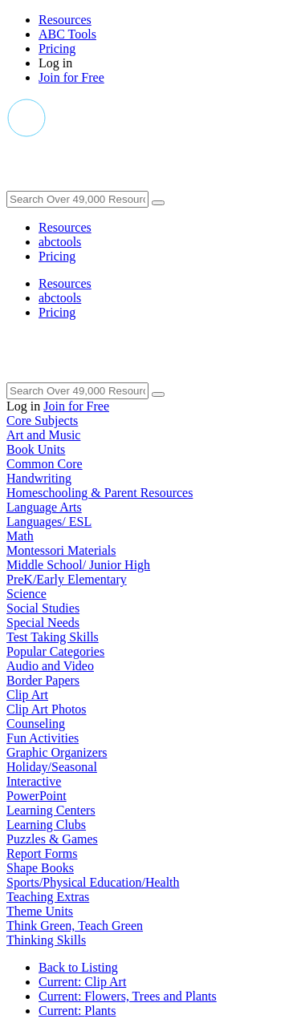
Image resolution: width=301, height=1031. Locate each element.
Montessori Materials (61, 550)
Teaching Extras (47, 897)
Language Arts (44, 507)
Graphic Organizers (56, 752)
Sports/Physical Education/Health (93, 882)
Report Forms (41, 853)
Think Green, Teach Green (74, 925)
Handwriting (38, 478)
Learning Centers (51, 810)
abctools (60, 242)
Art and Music (43, 435)
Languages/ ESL (49, 521)
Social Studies (42, 608)
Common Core (44, 464)
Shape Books (40, 868)
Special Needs (42, 622)
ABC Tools (67, 34)
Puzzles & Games (52, 839)
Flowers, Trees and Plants (128, 996)
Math (20, 536)
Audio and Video (50, 666)
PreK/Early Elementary (66, 579)
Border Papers (42, 680)
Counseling (35, 723)
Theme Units (39, 911)
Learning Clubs (46, 824)
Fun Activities (42, 738)
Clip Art (27, 694)
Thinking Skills (46, 940)
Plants (77, 1010)
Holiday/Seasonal (51, 767)
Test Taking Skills (52, 637)
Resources (65, 19)
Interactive (33, 781)
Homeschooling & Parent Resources (99, 492)
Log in (55, 63)
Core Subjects (42, 420)
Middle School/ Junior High (78, 565)
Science (26, 593)
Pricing (57, 48)
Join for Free (71, 77)
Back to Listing (78, 967)
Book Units (35, 449)
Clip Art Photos (46, 709)
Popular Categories (55, 651)
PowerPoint (36, 796)
